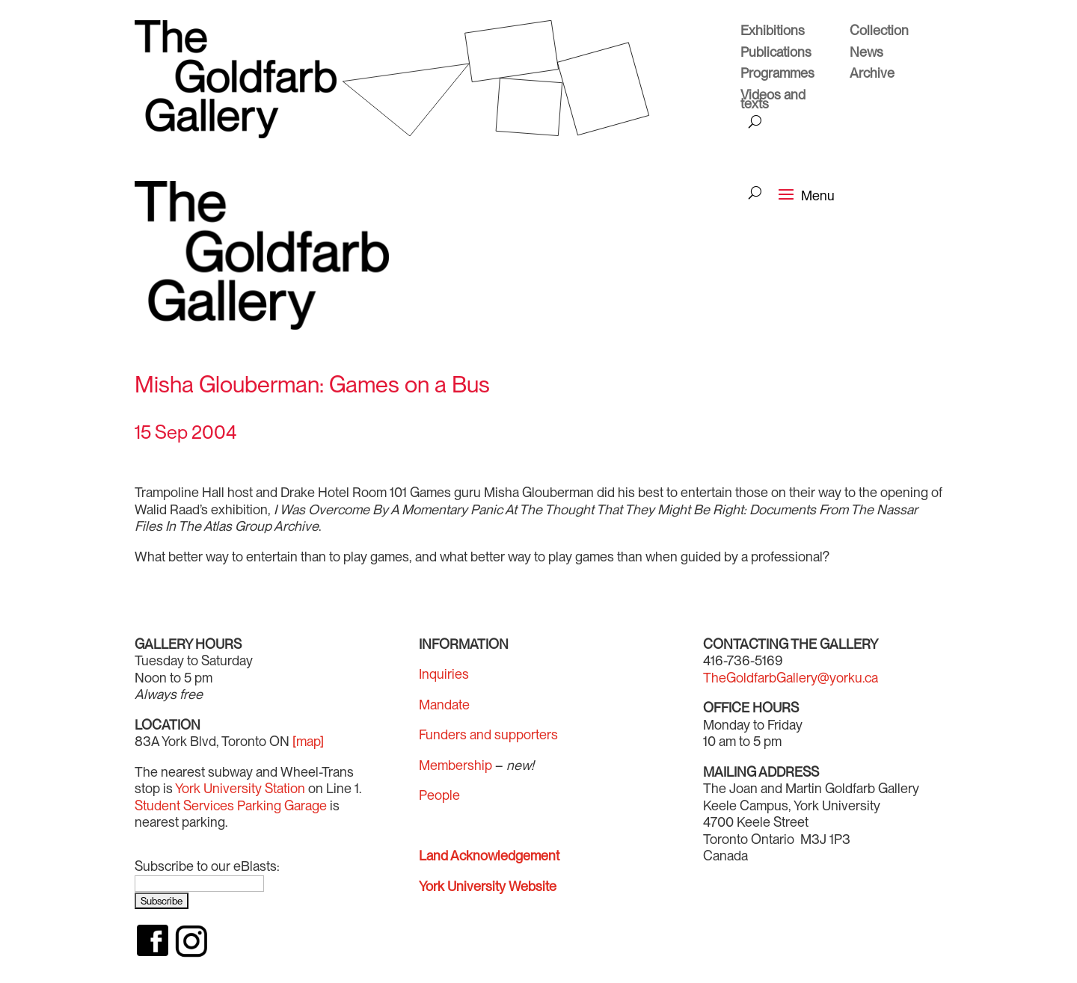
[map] (308, 741)
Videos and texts (773, 101)
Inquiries (444, 674)
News (866, 54)
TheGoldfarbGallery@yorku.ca (790, 677)
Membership (455, 765)
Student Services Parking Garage (231, 805)
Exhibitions (772, 32)
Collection (879, 32)
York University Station (240, 788)
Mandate (444, 704)
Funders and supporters (488, 734)
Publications (775, 54)
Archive (872, 75)
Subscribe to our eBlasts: (207, 866)
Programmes (777, 75)
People (439, 795)
